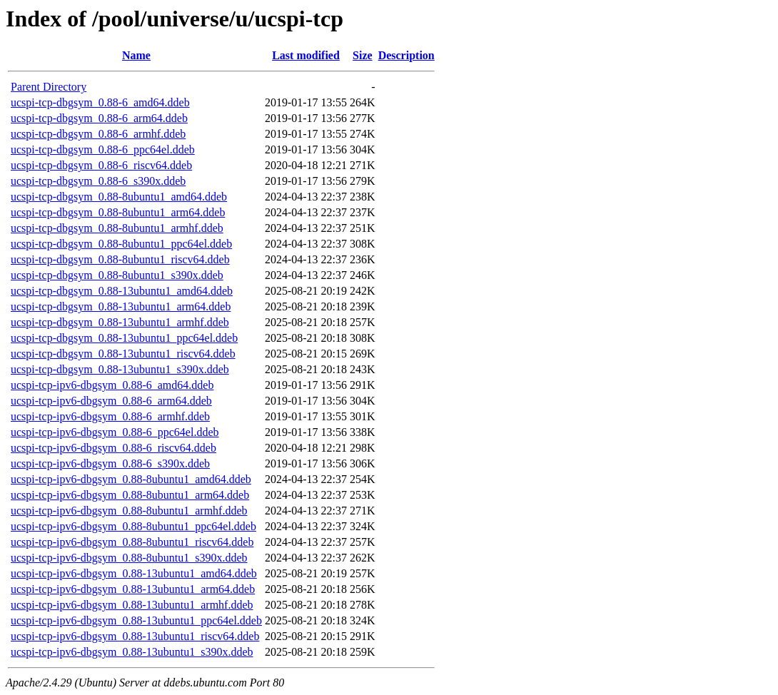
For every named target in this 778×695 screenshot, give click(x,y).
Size (363, 55)
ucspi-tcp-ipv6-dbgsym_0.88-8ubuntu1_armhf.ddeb (129, 510)
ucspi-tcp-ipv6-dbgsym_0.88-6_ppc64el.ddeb (115, 432)
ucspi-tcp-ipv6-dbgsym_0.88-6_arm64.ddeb (111, 401)
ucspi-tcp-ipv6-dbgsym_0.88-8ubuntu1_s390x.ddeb (129, 558)
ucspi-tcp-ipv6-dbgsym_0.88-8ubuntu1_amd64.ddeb (131, 479)
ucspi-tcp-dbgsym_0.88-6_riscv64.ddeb (101, 165)
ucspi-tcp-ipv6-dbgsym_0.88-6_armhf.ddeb (110, 416)
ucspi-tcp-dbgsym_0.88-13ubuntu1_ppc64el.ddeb (124, 338)
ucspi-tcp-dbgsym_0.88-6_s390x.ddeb (98, 181)
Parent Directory (48, 87)
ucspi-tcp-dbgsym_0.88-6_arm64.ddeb (99, 118)
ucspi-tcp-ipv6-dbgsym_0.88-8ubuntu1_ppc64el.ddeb (133, 526)
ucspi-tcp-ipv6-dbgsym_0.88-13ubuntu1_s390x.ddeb (132, 652)
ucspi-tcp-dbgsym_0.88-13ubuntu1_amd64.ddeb (122, 291)
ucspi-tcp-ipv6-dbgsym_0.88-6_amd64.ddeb (112, 385)
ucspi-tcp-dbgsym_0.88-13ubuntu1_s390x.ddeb (120, 369)
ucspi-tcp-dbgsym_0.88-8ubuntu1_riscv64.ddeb (120, 259)
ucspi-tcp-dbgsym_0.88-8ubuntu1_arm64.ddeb (118, 212)
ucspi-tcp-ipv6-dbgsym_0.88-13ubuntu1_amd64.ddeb (134, 573)
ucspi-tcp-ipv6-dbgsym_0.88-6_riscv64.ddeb (113, 448)
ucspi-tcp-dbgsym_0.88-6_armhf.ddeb (98, 134)
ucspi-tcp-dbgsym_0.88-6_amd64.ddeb (100, 102)
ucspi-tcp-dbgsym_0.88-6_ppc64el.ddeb (103, 149)
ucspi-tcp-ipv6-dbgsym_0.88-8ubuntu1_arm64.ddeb (130, 495)
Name (136, 55)
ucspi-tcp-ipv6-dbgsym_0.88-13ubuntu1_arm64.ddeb (133, 589)
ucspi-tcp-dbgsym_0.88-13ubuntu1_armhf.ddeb (120, 322)
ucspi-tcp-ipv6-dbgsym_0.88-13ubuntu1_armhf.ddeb (132, 605)
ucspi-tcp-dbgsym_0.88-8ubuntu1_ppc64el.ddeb (121, 244)
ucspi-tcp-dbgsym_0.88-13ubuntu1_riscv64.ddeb (123, 354)
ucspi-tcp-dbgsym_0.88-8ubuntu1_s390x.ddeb (117, 275)
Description (406, 55)
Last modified (306, 55)
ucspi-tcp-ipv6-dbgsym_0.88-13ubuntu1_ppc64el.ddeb (136, 620)
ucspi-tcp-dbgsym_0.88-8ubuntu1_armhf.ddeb (117, 228)
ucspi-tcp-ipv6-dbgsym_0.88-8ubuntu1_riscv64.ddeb (132, 542)
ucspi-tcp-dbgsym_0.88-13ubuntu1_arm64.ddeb (121, 306)
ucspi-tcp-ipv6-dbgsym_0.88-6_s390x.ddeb (110, 463)
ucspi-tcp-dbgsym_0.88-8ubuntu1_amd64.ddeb (119, 197)
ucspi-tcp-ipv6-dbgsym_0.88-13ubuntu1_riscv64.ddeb (135, 636)
